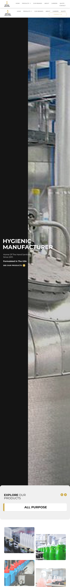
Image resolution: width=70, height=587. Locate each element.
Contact (62, 5)
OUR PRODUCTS (15, 530)
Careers (54, 3)
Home (18, 3)
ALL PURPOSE (35, 541)
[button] (14, 265)
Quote (62, 3)
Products (26, 3)
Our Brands (37, 3)
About (47, 3)
